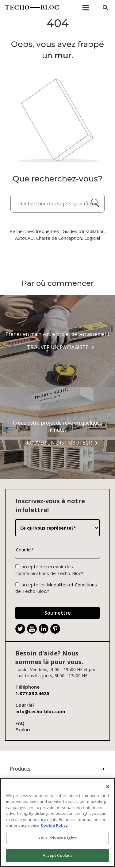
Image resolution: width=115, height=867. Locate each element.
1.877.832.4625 (32, 693)
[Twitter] (20, 629)
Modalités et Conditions (72, 584)
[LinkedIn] (43, 629)
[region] (57, 822)
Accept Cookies (58, 855)
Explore (23, 729)
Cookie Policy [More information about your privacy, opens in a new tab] (54, 825)
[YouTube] (32, 629)
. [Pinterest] (57, 629)
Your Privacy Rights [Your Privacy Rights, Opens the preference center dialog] (57, 838)
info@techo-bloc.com (40, 711)
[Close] (107, 786)
